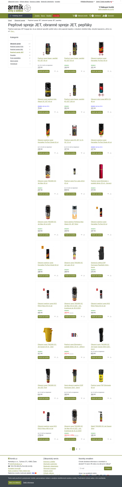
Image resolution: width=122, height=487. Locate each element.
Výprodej (56, 16)
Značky (37, 16)
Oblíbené (94, 16)
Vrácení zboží (48, 471)
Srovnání (107, 16)
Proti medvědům (15, 58)
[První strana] (70, 448)
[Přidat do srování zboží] (57, 71)
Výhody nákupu (24, 1)
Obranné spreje (19, 20)
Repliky (48, 16)
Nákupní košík (79, 16)
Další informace (28, 482)
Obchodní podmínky (50, 464)
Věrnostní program (49, 468)
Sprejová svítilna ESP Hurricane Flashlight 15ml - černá (100, 265)
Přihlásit (108, 468)
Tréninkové (13, 64)
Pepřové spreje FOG (16, 46)
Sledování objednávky (47, 1)
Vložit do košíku (43, 71)
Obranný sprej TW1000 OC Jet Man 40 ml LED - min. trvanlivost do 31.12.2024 (73, 428)
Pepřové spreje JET (16, 52)
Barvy (43, 16)
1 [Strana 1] (73, 449)
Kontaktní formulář (14, 468)
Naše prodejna (13, 471)
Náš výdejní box (24, 471)
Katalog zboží (20, 16)
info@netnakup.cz (16, 464)
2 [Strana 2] (76, 449)
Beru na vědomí (14, 482)
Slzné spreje (14, 61)
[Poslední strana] (79, 448)
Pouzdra (13, 55)
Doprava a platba (35, 1)
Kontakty (57, 1)
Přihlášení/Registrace (88, 1)
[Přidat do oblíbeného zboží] (55, 71)
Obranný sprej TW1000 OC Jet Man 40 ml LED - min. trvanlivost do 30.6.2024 (73, 306)
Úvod (10, 20)
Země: (104, 1)
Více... (12, 31)
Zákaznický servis (13, 1)
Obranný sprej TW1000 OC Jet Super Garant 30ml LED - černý (101, 347)
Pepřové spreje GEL (16, 49)
